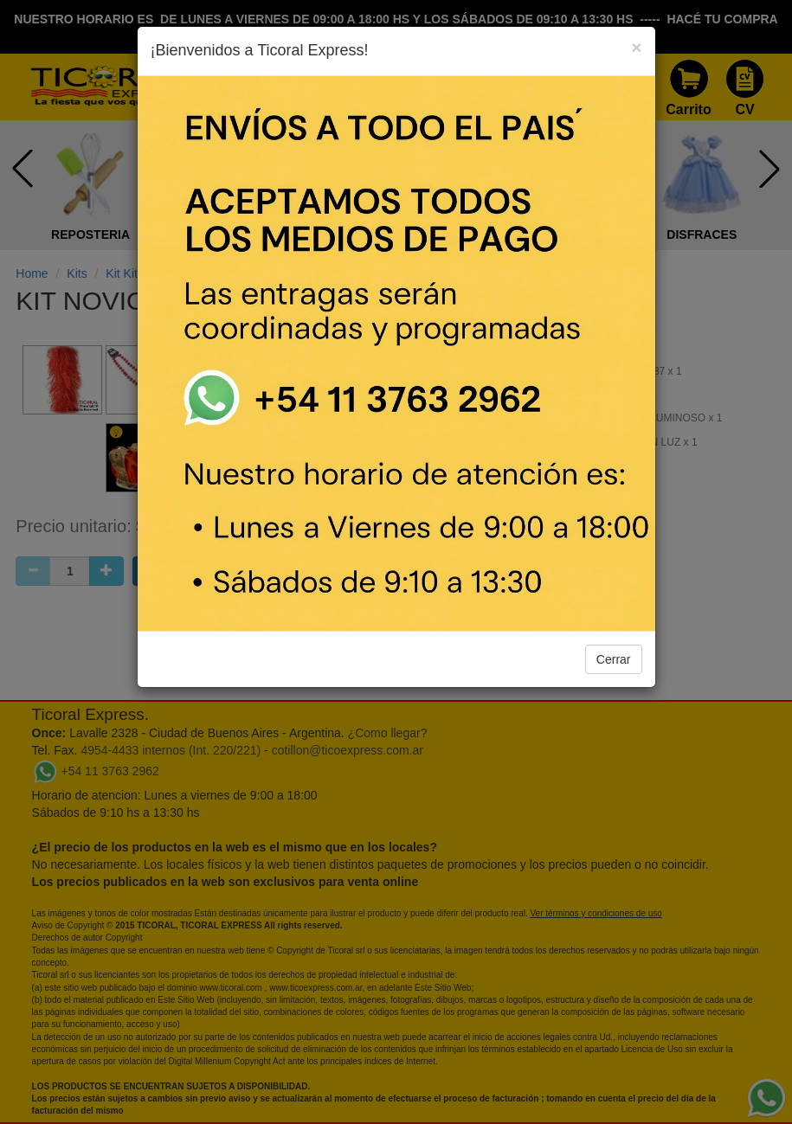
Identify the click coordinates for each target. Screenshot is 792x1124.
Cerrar (613, 659)
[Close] (636, 47)
